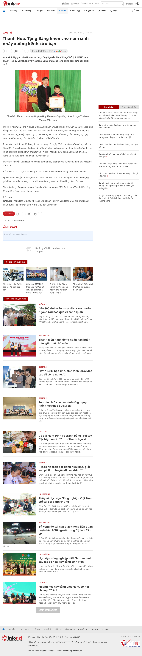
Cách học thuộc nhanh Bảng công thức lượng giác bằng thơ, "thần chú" (116, 136)
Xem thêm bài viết (48, 610)
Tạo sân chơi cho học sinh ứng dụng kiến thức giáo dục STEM (63, 403)
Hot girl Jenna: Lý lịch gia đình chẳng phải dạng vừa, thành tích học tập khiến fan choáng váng (118, 198)
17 (131, 137)
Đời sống (13, 10)
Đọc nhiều (108, 107)
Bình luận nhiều (129, 107)
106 (106, 156)
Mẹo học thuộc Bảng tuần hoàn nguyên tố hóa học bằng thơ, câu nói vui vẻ (118, 165)
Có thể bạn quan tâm (15, 262)
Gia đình (51, 10)
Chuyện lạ (89, 10)
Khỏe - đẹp (75, 10)
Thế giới (39, 10)
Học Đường (44, 335)
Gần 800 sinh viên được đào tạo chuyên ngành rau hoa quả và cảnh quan (65, 310)
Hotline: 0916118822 (89, 3)
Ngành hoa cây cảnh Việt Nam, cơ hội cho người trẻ (64, 588)
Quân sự (102, 10)
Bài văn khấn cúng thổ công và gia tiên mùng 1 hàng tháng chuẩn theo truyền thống (116, 186)
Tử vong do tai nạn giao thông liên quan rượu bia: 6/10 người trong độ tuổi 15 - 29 (66, 530)
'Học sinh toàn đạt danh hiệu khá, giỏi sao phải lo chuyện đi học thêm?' (64, 468)
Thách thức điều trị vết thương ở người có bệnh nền (83, 287)
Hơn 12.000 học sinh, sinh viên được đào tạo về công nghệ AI (65, 372)
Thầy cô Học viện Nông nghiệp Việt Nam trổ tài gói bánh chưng (66, 499)
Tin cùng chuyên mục (16, 298)
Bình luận (9, 214)
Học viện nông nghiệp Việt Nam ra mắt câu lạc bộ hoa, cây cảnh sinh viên (65, 560)
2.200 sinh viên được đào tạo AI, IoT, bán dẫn (12, 287)
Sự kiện (113, 10)
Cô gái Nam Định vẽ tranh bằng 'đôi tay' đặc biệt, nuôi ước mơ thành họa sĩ (66, 437)
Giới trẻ (62, 10)
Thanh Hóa (19, 220)
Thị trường (26, 10)
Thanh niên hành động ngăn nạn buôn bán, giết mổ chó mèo (64, 341)
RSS (135, 10)
